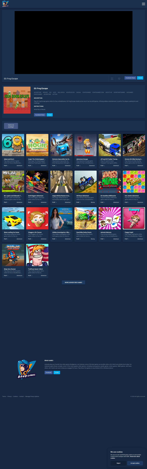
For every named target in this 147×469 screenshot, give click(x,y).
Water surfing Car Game (11, 270)
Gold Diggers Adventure (35, 233)
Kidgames (130, 92)
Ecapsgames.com (98, 92)
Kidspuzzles (70, 92)
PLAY (5, 203)
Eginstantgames (119, 92)
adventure (47, 94)
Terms (4, 434)
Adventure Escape (82, 197)
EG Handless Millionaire (108, 233)
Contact (21, 434)
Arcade (45, 92)
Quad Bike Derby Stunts (83, 270)
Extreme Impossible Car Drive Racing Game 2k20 (67, 197)
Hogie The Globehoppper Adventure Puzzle (42, 197)
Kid (50, 92)
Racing (93, 240)
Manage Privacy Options (32, 434)
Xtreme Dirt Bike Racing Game (134, 197)
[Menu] (143, 4)
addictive (109, 92)
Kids (54, 92)
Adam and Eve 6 (9, 197)
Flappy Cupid (129, 270)
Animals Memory (106, 270)
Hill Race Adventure (82, 233)
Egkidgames (38, 94)
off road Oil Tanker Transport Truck (112, 197)
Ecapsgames (87, 92)
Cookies (15, 434)
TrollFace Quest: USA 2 (35, 306)
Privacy (9, 434)
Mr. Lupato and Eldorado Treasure (15, 233)
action (55, 94)
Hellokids (61, 92)
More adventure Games (73, 320)
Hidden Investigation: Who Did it (62, 270)
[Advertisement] (73, 150)
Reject (118, 463)
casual (78, 92)
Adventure (37, 92)
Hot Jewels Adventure (132, 233)
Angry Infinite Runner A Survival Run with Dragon (67, 233)
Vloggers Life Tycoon (35, 270)
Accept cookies (135, 463)
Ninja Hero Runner (10, 306)
